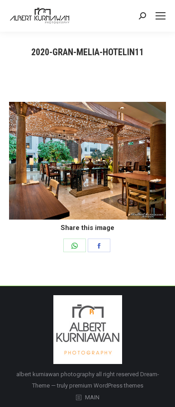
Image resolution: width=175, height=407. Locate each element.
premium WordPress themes (106, 385)
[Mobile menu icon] (160, 15)
